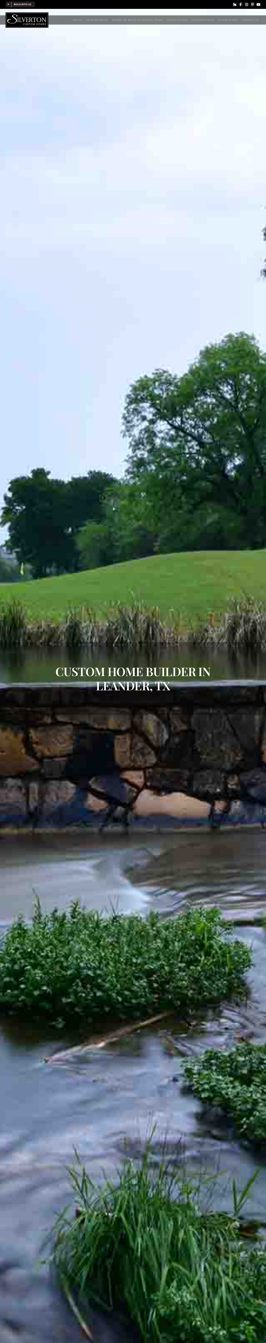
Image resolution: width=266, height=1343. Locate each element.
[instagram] (247, 4)
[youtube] (258, 4)
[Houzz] (235, 4)
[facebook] (241, 4)
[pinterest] (252, 4)
